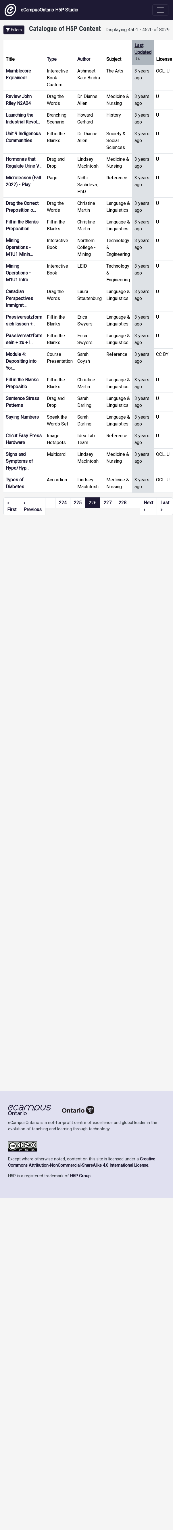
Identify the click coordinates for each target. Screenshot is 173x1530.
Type (52, 59)
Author (83, 59)
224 (63, 502)
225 (78, 502)
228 (122, 502)
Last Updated (142, 52)
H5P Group (80, 1176)
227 (108, 502)
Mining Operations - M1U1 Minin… (19, 247)
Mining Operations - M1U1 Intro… (18, 273)
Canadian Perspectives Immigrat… (19, 298)
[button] (13, 29)
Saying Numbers (22, 417)
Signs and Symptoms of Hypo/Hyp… (19, 461)
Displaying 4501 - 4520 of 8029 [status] (137, 29)
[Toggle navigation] (160, 10)
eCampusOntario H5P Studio (41, 10)
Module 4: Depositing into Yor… (21, 361)
